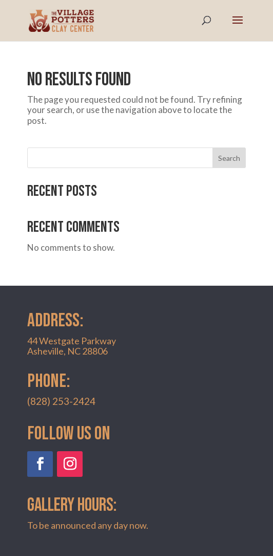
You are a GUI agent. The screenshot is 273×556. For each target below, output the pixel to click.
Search (229, 158)
